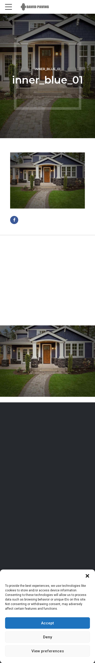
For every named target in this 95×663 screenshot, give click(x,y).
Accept (47, 623)
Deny (47, 637)
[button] (87, 575)
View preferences (47, 651)
